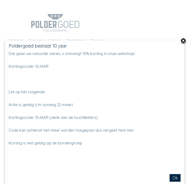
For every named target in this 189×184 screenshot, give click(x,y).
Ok (175, 177)
